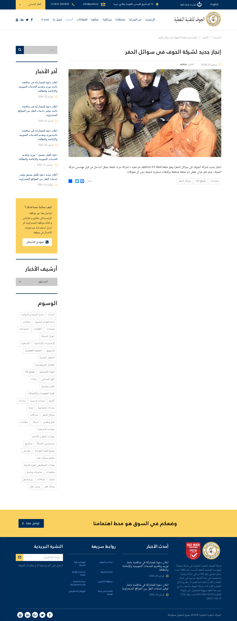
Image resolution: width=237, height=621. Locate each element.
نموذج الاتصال (37, 242)
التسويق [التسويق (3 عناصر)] (50, 350)
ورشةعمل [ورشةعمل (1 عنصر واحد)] (27, 479)
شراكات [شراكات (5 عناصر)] (34, 415)
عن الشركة (135, 19)
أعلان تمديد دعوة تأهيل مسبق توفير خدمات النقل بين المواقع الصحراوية (38, 177)
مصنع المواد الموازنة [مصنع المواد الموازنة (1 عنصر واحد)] (45, 451)
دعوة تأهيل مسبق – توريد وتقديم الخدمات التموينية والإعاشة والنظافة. (37, 157)
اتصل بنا (57, 19)
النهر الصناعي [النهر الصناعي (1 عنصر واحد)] (48, 379)
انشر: (89, 181)
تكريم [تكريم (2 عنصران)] (52, 400)
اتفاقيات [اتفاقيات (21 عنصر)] (37, 329)
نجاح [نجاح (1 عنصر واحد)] (52, 479)
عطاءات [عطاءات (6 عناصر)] (24, 422)
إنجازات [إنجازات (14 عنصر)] (50, 329)
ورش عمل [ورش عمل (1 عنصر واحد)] (35, 486)
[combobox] (36, 282)
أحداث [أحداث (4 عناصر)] (51, 314)
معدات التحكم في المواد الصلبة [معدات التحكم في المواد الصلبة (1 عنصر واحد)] (39, 465)
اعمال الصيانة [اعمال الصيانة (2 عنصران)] (48, 336)
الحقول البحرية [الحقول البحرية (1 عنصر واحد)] (47, 357)
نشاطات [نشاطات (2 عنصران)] (41, 479)
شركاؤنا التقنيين (105, 581)
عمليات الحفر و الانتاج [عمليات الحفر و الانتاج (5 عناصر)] (43, 436)
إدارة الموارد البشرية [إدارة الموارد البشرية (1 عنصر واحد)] (45, 322)
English (214, 4)
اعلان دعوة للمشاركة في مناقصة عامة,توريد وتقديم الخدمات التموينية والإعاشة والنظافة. (38, 135)
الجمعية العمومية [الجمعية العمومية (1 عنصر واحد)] (33, 350)
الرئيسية (150, 19)
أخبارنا (69, 19)
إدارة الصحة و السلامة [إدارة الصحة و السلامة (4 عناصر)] (32, 314)
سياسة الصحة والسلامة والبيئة (78, 583)
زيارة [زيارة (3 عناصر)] (30, 408)
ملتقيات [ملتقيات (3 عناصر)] (50, 472)
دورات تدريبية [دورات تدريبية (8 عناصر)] (37, 400)
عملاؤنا (95, 19)
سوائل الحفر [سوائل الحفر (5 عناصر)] (48, 415)
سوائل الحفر (185, 181)
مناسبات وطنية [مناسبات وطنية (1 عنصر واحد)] (34, 472)
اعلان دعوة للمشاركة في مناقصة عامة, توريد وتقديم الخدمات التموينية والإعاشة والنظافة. (38, 86)
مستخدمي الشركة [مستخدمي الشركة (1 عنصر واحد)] (46, 443)
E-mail (45, 19)
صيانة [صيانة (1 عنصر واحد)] (36, 422)
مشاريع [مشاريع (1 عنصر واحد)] (28, 443)
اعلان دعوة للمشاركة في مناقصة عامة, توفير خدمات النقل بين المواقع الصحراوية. (37, 111)
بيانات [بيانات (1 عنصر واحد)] (34, 379)
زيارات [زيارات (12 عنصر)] (22, 400)
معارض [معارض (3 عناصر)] (26, 451)
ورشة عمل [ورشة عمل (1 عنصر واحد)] (49, 486)
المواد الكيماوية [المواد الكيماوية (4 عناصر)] (47, 372)
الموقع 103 (200, 181)
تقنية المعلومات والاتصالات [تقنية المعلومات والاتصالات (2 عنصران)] (41, 393)
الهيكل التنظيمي (77, 591)
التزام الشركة (107, 571)
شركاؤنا (107, 19)
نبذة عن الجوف (106, 562)
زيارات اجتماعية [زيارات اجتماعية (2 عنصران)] (46, 408)
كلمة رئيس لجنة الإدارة (105, 593)
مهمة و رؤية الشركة (79, 564)
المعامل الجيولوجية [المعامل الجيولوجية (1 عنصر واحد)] (45, 365)
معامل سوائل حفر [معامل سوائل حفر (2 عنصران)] (46, 458)
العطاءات (82, 19)
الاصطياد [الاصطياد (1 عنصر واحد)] (25, 343)
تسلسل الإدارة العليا (78, 573)
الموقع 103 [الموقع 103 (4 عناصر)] (29, 372)
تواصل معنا (30, 523)
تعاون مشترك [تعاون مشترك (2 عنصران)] (48, 386)
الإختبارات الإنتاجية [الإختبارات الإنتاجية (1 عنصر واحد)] (44, 343)
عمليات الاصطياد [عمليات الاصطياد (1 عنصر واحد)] (46, 429)
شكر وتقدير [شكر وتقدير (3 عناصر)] (49, 422)
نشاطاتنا (120, 19)
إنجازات (214, 181)
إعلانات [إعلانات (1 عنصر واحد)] (26, 322)
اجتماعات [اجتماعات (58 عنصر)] (24, 329)
